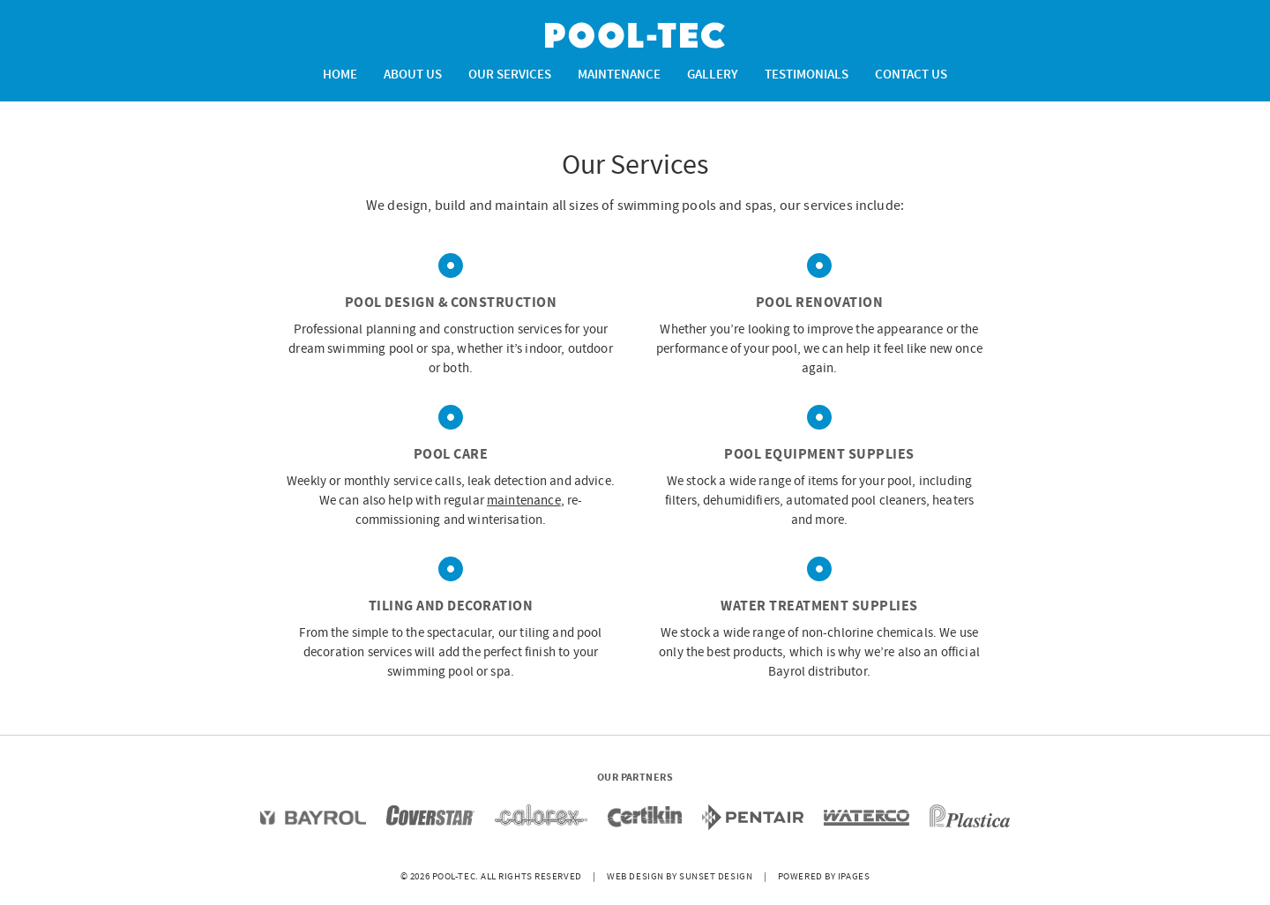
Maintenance (619, 75)
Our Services (509, 75)
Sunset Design (715, 877)
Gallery (712, 75)
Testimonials (806, 75)
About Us (413, 75)
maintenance (524, 501)
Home (340, 75)
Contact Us (911, 75)
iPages (854, 877)
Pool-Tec (635, 35)
